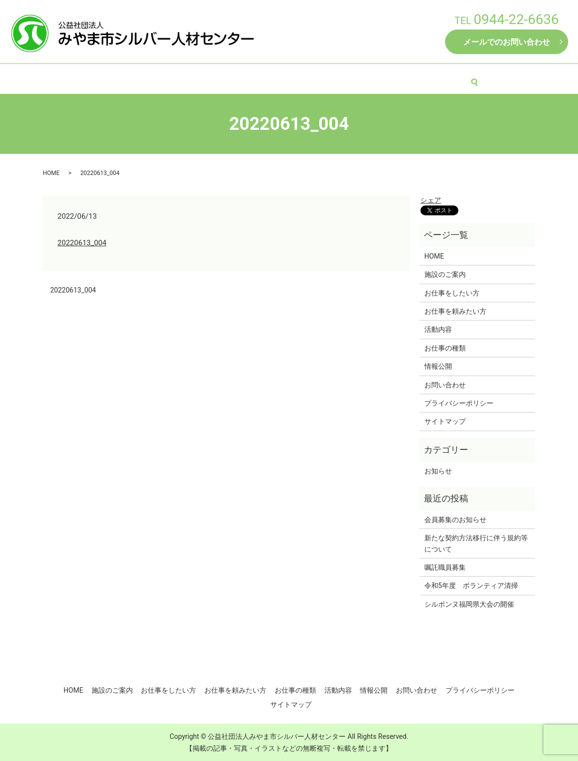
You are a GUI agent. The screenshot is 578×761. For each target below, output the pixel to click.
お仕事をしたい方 (215, 78)
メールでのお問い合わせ (506, 42)
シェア (430, 200)
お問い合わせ (445, 385)
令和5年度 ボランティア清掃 (471, 585)
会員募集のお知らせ (455, 520)
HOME (104, 78)
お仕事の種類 (359, 78)
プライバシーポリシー (458, 403)
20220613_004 (82, 242)
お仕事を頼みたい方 (290, 78)
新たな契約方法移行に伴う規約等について (476, 543)
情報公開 (454, 78)
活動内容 (409, 78)
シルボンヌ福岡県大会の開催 (469, 604)
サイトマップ (445, 421)
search (488, 78)
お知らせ (438, 471)
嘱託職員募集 (445, 567)
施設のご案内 (150, 78)
